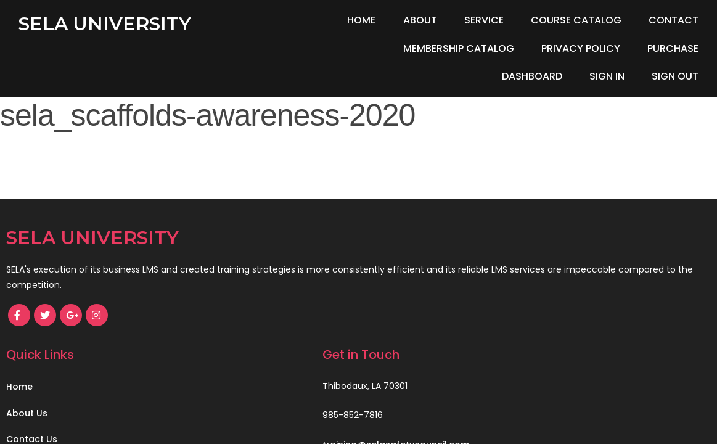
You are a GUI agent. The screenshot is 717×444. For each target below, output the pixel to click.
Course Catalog (576, 20)
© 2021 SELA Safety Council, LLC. (84, 392)
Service (484, 20)
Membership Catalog (308, 48)
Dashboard (606, 48)
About (420, 20)
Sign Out (675, 76)
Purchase (523, 48)
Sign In (681, 48)
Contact (674, 20)
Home (361, 20)
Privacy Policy (430, 48)
